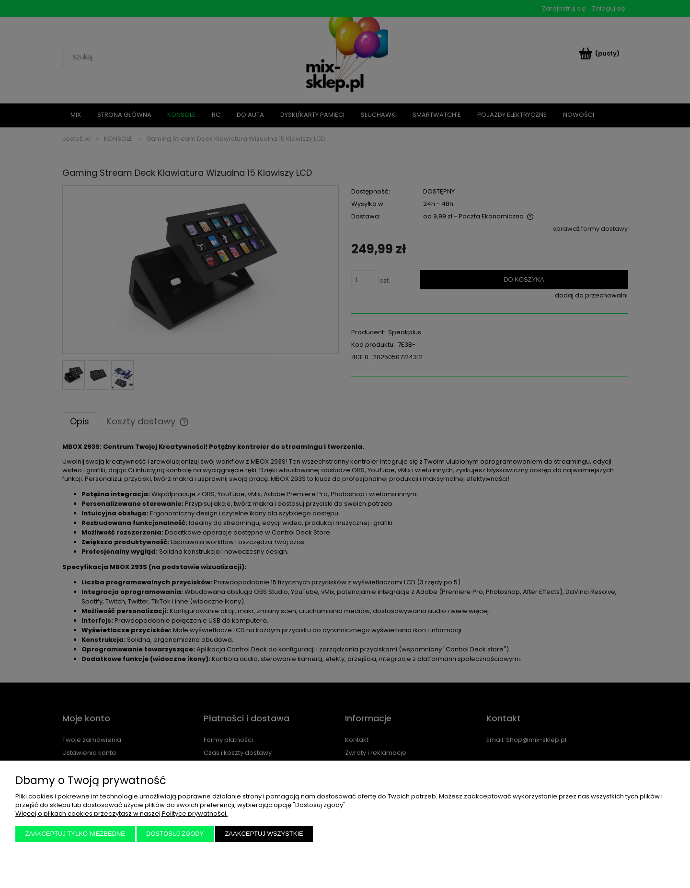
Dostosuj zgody (175, 833)
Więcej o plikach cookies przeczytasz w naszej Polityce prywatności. (121, 813)
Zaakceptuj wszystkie (264, 833)
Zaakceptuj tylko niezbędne (75, 833)
